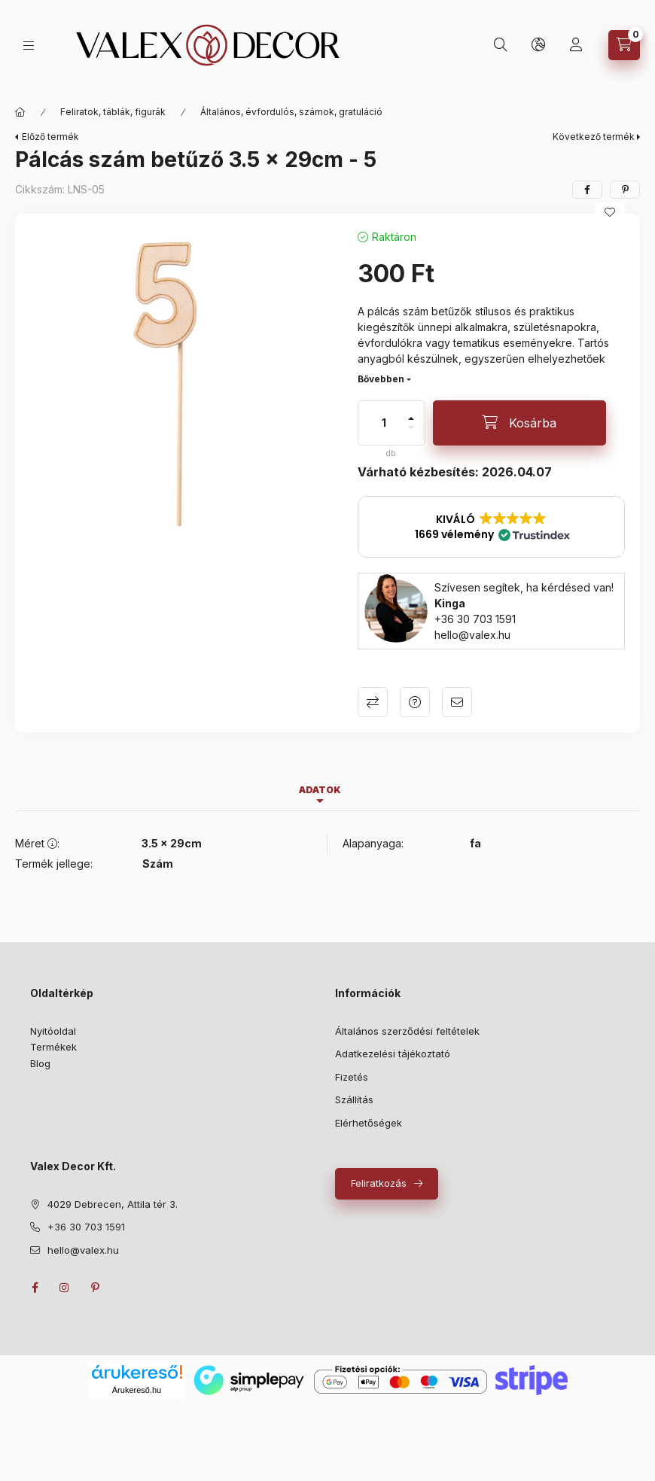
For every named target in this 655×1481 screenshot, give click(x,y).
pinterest (95, 1288)
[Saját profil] (576, 45)
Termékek (53, 1047)
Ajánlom (457, 702)
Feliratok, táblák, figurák (113, 111)
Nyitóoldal (53, 1031)
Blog (40, 1063)
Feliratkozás (379, 1183)
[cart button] (624, 45)
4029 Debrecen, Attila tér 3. (112, 1204)
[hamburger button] (28, 45)
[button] (491, 527)
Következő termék (594, 136)
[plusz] (411, 418)
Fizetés (351, 1077)
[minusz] (411, 427)
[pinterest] (625, 190)
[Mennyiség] (384, 423)
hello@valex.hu (472, 634)
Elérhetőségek (368, 1123)
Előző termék (50, 136)
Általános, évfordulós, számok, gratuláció (291, 111)
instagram (65, 1288)
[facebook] (587, 190)
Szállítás (354, 1099)
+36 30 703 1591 (475, 619)
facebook (35, 1288)
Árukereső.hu (136, 1389)
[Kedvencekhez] (610, 212)
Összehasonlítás (373, 702)
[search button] (501, 45)
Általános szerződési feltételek (407, 1031)
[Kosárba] (519, 423)
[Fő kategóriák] (20, 112)
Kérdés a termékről (415, 702)
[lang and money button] (538, 45)
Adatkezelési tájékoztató (392, 1054)
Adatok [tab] (320, 789)
